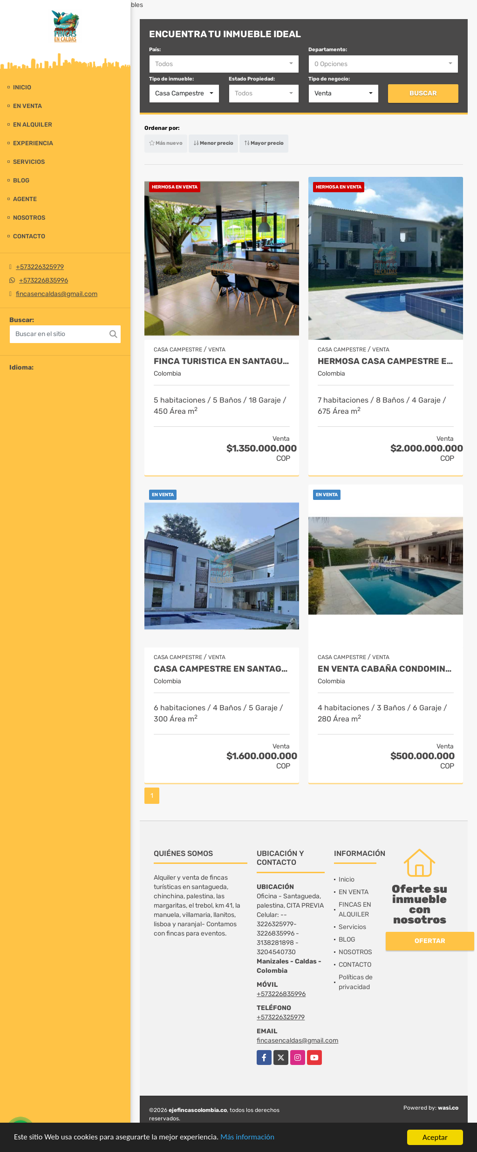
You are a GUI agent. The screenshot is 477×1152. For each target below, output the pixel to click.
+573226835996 (43, 280)
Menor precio (213, 143)
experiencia (33, 143)
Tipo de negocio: (329, 79)
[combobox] (224, 64)
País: (155, 50)
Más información (248, 1138)
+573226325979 (40, 267)
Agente (25, 198)
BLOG (21, 180)
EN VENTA (27, 105)
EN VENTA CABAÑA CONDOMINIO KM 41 (386, 669)
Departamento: (327, 50)
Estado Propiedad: (252, 79)
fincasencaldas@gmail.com (56, 294)
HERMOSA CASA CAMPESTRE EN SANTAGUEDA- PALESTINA (386, 361)
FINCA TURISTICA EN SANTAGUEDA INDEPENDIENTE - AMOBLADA (222, 361)
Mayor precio (264, 143)
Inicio (22, 87)
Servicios (29, 161)
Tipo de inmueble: (171, 79)
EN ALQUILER (32, 124)
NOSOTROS (29, 217)
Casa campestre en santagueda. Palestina (222, 669)
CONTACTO (29, 236)
